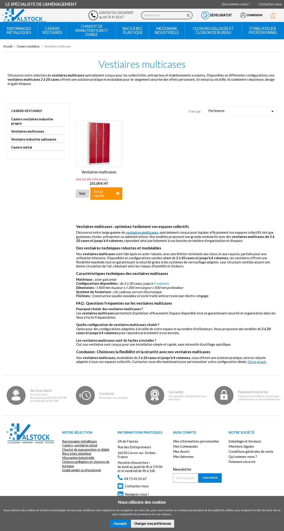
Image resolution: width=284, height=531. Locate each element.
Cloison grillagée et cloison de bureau (213, 30)
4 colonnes (161, 283)
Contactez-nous (270, 4)
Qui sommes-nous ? (236, 4)
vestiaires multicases (142, 232)
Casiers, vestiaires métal (80, 445)
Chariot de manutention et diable (91, 30)
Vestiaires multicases (27, 131)
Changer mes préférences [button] (152, 523)
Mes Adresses (183, 456)
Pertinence (241, 111)
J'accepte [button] (120, 523)
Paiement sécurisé (242, 461)
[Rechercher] (167, 15)
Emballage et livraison (245, 440)
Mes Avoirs (181, 451)
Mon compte (184, 432)
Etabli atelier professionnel (262, 30)
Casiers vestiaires (52, 30)
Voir (82, 192)
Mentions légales (241, 446)
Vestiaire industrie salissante (33, 139)
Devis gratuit (221, 15)
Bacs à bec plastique (133, 30)
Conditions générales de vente (251, 451)
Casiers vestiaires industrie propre (32, 121)
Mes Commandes (185, 446)
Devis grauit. (257, 361)
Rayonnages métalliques (19, 30)
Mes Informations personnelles (196, 440)
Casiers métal (21, 147)
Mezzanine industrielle (166, 30)
